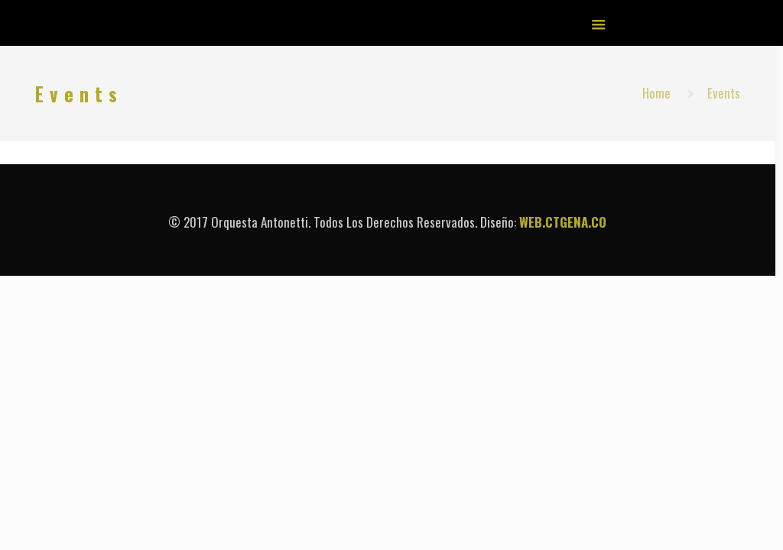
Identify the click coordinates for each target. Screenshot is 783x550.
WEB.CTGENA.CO (562, 221)
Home (656, 92)
